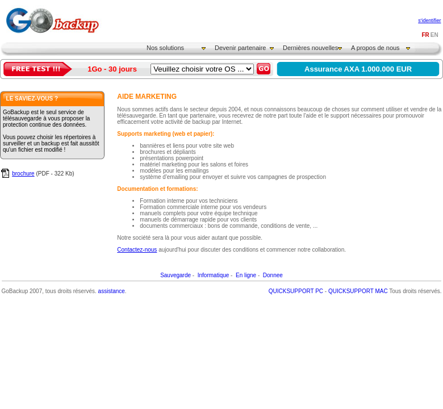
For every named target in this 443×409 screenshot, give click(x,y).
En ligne (246, 275)
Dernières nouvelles (310, 47)
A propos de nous (375, 47)
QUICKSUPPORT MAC (358, 291)
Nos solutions (165, 47)
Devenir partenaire (240, 47)
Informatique (213, 275)
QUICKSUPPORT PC (296, 291)
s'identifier (429, 20)
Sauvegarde (175, 275)
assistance (111, 291)
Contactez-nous (137, 250)
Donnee (273, 275)
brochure (23, 173)
